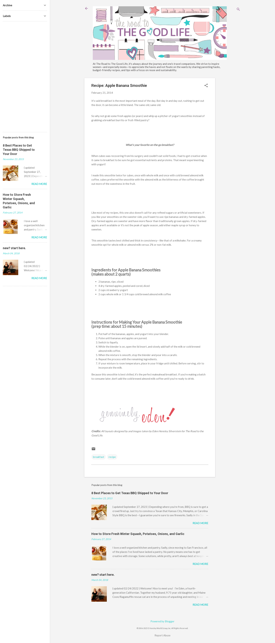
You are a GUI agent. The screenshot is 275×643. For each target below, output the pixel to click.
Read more (200, 523)
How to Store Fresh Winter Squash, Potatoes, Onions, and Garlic (137, 534)
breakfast (98, 456)
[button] (206, 85)
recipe (112, 456)
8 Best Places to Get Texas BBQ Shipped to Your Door (129, 493)
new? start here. (103, 574)
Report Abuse (162, 635)
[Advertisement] (229, 130)
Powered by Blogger (162, 621)
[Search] (238, 9)
